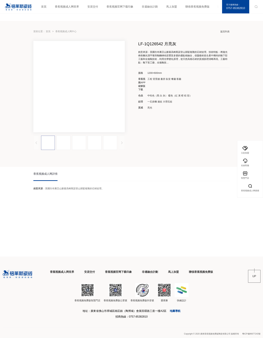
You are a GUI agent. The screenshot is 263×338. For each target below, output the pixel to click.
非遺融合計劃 (150, 6)
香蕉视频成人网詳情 (45, 173)
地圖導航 (175, 310)
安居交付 (92, 6)
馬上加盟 (171, 6)
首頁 (43, 6)
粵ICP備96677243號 (251, 334)
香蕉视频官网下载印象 (120, 6)
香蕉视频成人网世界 (67, 6)
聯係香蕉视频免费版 (197, 6)
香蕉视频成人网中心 (65, 31)
